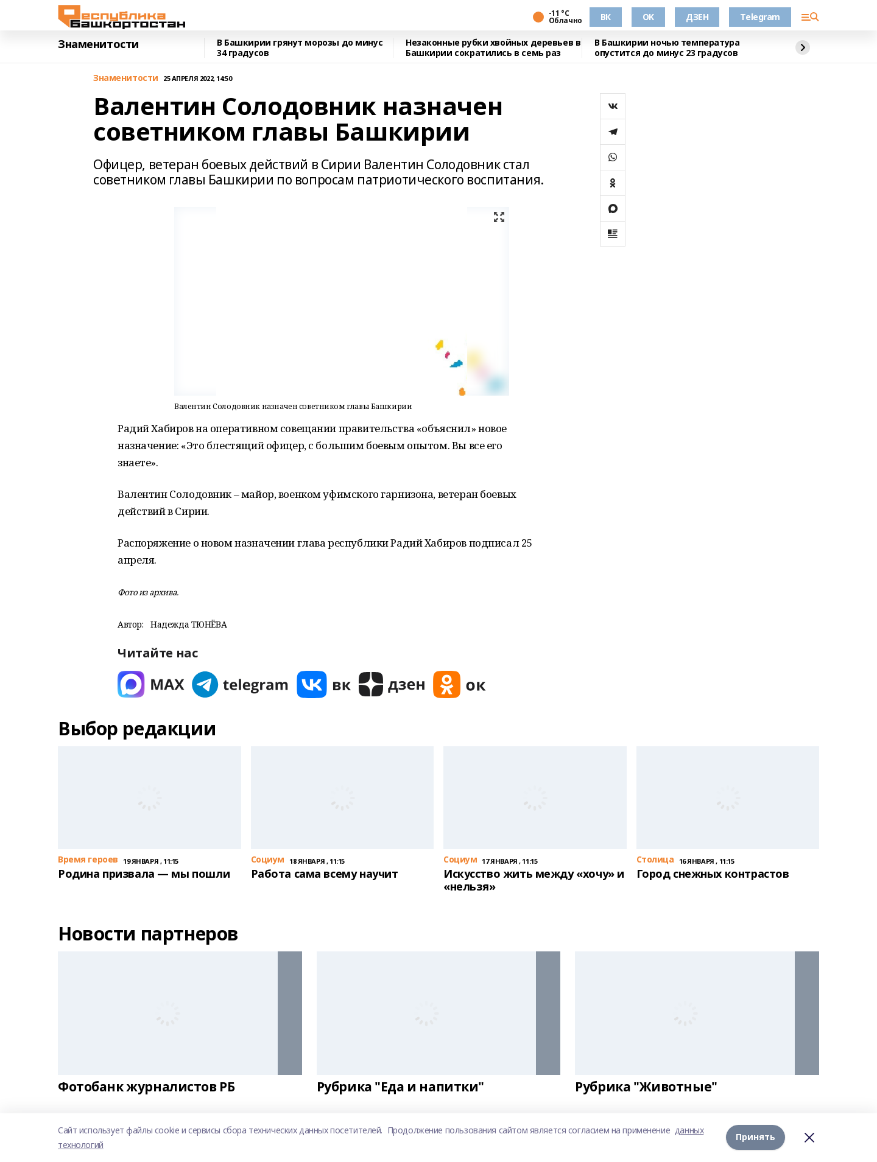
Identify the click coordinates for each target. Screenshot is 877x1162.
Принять (755, 1137)
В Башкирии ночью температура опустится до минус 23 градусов (666, 48)
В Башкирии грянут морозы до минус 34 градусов (299, 48)
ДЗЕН (697, 17)
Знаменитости (98, 44)
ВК (606, 17)
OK (648, 17)
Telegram (760, 17)
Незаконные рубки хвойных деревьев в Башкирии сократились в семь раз (493, 48)
